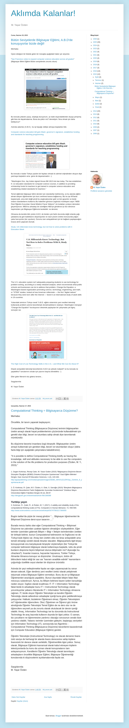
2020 (95, 58)
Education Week (17, 229)
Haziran (98, 83)
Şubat (97, 104)
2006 (95, 134)
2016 (95, 71)
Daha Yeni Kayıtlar (18, 697)
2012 (95, 117)
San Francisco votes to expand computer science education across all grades (43, 59)
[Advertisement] (104, 152)
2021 (95, 55)
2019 (95, 61)
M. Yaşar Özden (99, 187)
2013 (95, 114)
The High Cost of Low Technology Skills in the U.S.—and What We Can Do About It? (45, 364)
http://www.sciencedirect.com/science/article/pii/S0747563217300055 (38, 510)
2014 (95, 111)
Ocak (97, 107)
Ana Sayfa (48, 697)
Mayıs (97, 97)
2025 (95, 42)
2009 (95, 127)
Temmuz (98, 80)
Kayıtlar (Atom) (22, 701)
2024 (95, 45)
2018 (95, 65)
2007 (95, 130)
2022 (95, 52)
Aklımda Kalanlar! (43, 13)
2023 (95, 49)
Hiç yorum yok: (48, 398)
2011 (95, 121)
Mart (97, 101)
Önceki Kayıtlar (76, 697)
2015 (95, 74)
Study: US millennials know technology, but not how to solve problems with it (42, 227)
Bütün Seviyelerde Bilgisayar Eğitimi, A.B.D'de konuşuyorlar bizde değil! (42, 41)
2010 (95, 124)
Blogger (58, 716)
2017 (95, 68)
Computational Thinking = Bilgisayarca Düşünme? (44, 410)
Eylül (97, 77)
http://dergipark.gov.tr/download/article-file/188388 (31, 495)
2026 (95, 39)
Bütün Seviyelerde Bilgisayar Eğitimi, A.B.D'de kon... (105, 87)
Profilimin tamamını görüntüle (101, 191)
